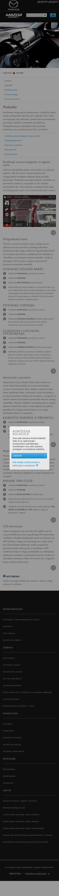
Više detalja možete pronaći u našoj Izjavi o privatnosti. (26, 464)
